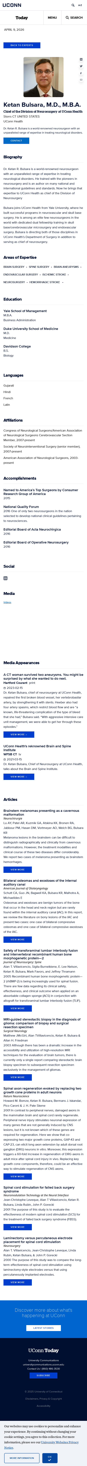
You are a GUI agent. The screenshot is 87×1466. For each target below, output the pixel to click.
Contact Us (33, 1368)
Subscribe (43, 1375)
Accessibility (43, 1406)
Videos (7, 602)
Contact (16, 140)
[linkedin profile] (5, 578)
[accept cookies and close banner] (50, 1458)
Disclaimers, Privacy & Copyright (43, 1398)
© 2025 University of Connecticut (43, 1391)
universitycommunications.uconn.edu (43, 1364)
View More (19, 734)
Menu (52, 17)
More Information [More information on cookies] (22, 1458)
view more (18, 869)
